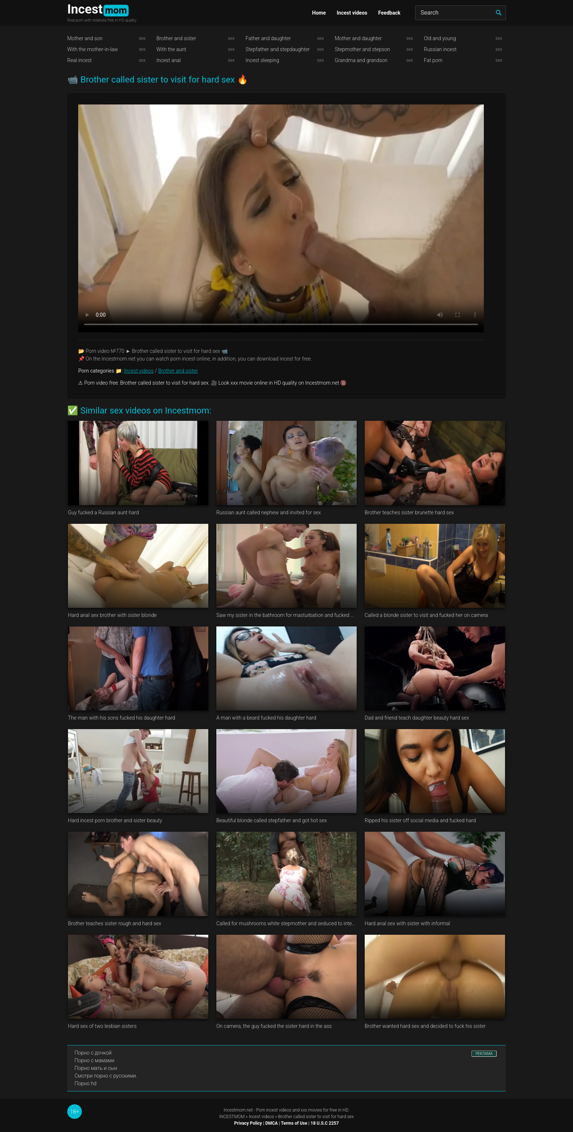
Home (319, 13)
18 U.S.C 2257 (325, 1123)
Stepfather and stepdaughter (278, 49)
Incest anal (168, 60)
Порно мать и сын (96, 1068)
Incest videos (352, 13)
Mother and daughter (358, 38)
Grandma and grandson (361, 60)
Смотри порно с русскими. (106, 1076)
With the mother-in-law (92, 49)
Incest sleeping (262, 60)
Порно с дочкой (93, 1053)
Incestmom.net (238, 1110)
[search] (498, 12)
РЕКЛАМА (484, 1054)
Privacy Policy (248, 1123)
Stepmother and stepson (362, 49)
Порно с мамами (94, 1060)
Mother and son (85, 38)
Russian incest (440, 49)
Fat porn (433, 60)
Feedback (389, 13)
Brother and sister (176, 38)
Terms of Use (294, 1123)
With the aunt (171, 49)
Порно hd (85, 1083)
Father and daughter (268, 38)
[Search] (460, 12)
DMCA (271, 1123)
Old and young (440, 38)
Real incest (79, 60)
